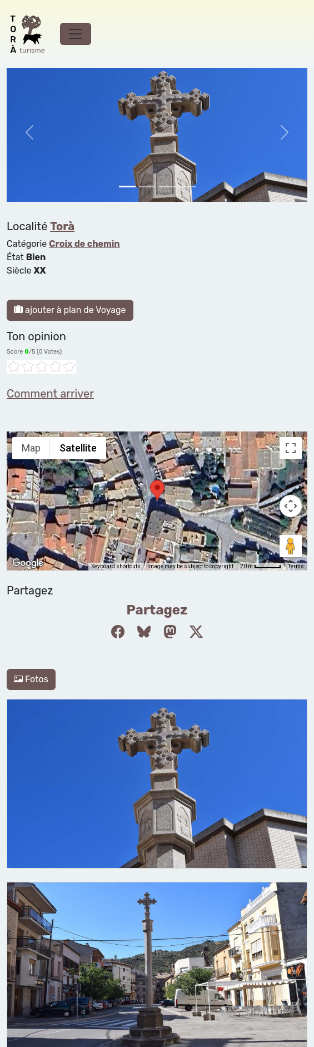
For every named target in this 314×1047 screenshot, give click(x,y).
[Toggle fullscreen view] (291, 448)
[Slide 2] (167, 186)
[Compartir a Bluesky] (144, 632)
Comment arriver (50, 393)
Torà (62, 226)
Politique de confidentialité (62, 856)
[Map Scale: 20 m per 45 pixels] (261, 566)
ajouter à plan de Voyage (70, 310)
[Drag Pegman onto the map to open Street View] (291, 546)
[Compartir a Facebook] (117, 632)
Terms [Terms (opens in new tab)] (296, 566)
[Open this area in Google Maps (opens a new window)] (27, 563)
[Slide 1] (147, 186)
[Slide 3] (187, 186)
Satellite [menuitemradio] (78, 448)
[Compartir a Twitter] (196, 632)
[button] (157, 490)
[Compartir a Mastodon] (170, 632)
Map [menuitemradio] (31, 448)
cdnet (80, 883)
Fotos (31, 679)
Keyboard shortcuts (116, 566)
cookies (22, 843)
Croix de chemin (84, 244)
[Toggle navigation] (75, 34)
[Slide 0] (127, 186)
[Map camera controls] (291, 506)
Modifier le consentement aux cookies (84, 870)
